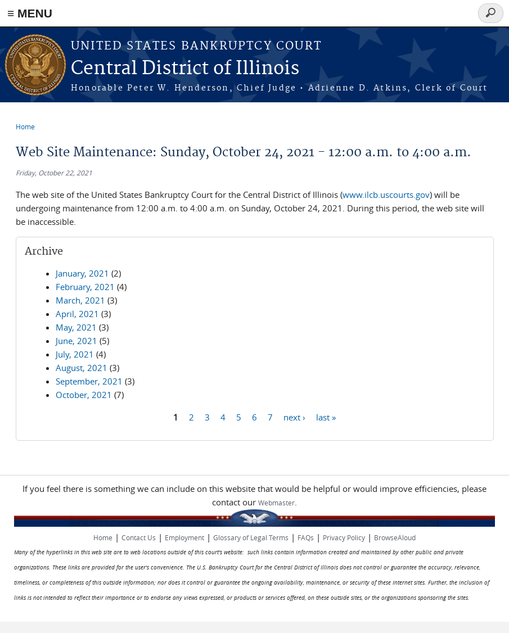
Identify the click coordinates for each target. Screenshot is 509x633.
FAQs (306, 537)
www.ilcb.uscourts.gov (386, 194)
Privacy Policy (344, 537)
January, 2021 (82, 273)
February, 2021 (85, 286)
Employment (184, 537)
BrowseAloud (395, 537)
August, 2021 (81, 367)
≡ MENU (29, 13)
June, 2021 (76, 340)
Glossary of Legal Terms (251, 537)
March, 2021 (80, 300)
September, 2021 (89, 381)
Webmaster (276, 502)
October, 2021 (84, 394)
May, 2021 (76, 327)
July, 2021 (75, 354)
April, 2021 (77, 313)
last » (326, 416)
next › (294, 416)
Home (25, 126)
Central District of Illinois (185, 68)
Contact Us (138, 537)
